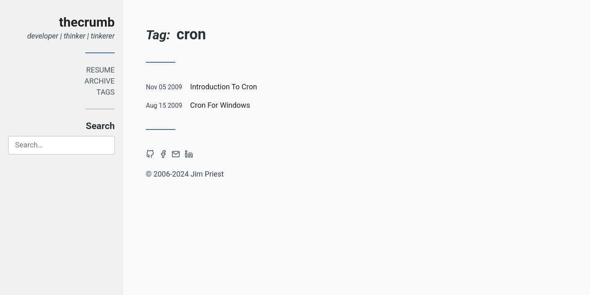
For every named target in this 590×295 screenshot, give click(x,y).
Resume (100, 70)
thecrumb (87, 22)
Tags (105, 92)
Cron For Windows (220, 105)
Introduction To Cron (223, 86)
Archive (99, 81)
